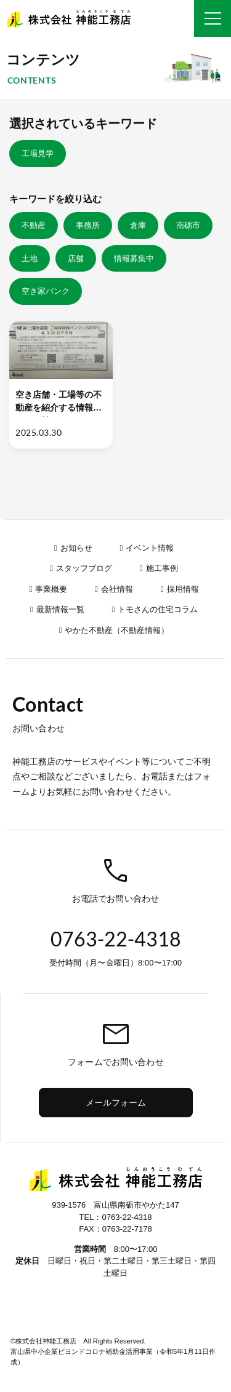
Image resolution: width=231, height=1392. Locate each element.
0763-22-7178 (127, 1228)
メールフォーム (116, 1102)
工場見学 (38, 153)
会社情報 (117, 589)
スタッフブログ (84, 568)
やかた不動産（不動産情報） (117, 630)
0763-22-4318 (127, 1217)
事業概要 (51, 589)
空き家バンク (46, 291)
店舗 (76, 258)
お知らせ (76, 547)
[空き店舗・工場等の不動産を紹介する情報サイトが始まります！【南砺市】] (61, 385)
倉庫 (138, 225)
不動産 (34, 225)
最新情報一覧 (60, 609)
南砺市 (188, 225)
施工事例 (162, 568)
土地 (30, 258)
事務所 (88, 225)
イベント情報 (150, 547)
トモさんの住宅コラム (158, 609)
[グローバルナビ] (212, 18)
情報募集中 (134, 258)
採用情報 (183, 589)
